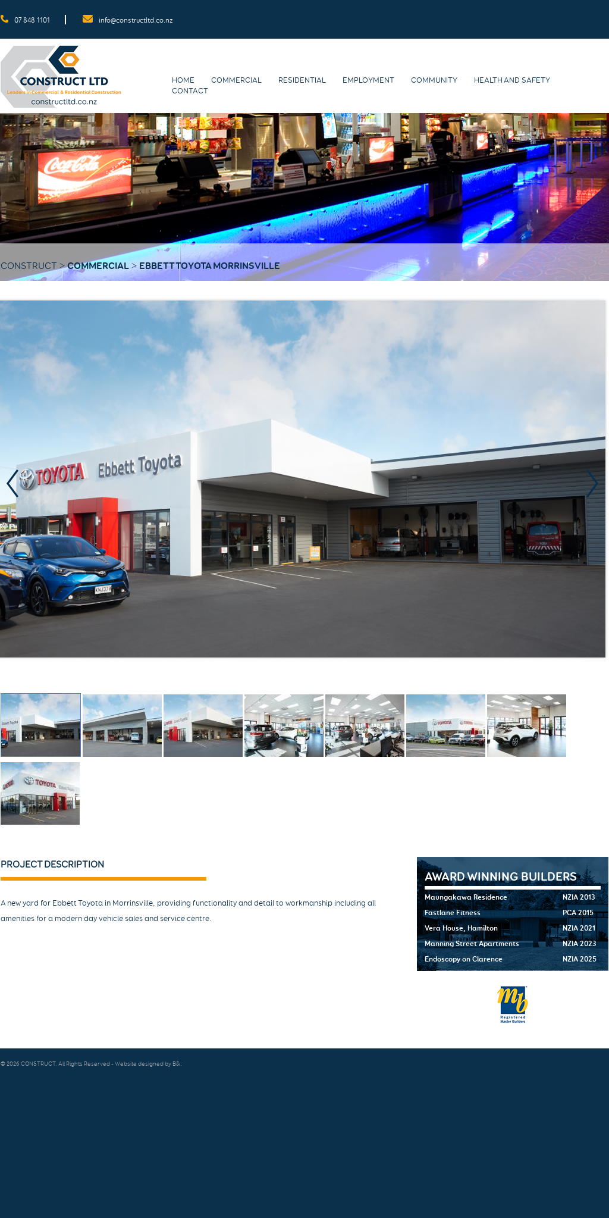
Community (434, 80)
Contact (190, 91)
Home (183, 80)
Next (595, 484)
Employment (368, 80)
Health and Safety (512, 80)
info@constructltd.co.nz (135, 20)
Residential (302, 80)
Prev (16, 484)
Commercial (236, 80)
